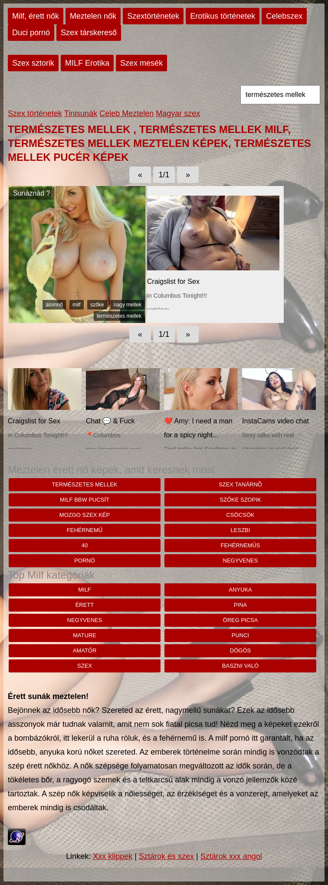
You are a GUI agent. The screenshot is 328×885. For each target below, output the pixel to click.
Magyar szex (178, 113)
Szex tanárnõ (240, 484)
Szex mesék (141, 63)
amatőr (85, 650)
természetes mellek (119, 316)
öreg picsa (240, 620)
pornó (84, 560)
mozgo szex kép (84, 515)
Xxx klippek (112, 856)
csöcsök (240, 515)
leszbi (240, 530)
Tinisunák (80, 113)
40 (85, 545)
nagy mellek (127, 305)
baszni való (240, 665)
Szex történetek (35, 113)
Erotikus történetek (222, 16)
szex (84, 665)
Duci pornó (31, 32)
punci (240, 635)
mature (84, 635)
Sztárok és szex (166, 856)
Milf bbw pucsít (84, 499)
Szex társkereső (89, 32)
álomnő (54, 305)
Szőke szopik (240, 499)
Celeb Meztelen (126, 113)
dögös (240, 650)
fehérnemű (84, 530)
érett (84, 605)
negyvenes (240, 560)
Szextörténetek (153, 16)
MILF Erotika (87, 63)
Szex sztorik (33, 63)
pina (240, 605)
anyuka (240, 589)
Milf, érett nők (35, 16)
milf (76, 305)
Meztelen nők (93, 16)
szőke (97, 305)
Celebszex (284, 16)
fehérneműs (240, 545)
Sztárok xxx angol (231, 856)
